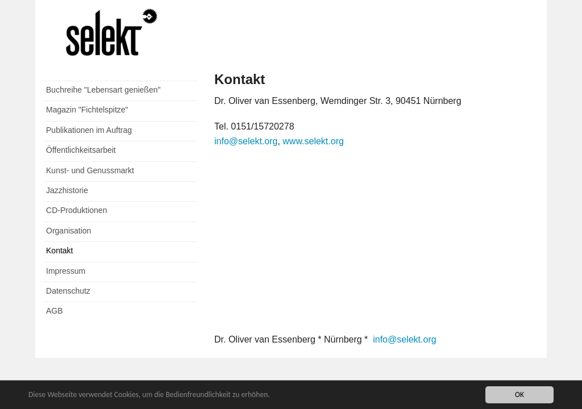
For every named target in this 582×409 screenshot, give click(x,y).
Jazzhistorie (67, 190)
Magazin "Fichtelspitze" (87, 109)
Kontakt (59, 250)
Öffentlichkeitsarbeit (81, 150)
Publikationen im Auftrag (89, 130)
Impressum (65, 271)
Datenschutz (68, 290)
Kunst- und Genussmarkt (90, 170)
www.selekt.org (312, 141)
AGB (54, 310)
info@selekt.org (245, 141)
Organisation (68, 230)
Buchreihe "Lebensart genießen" (103, 89)
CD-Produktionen (76, 210)
